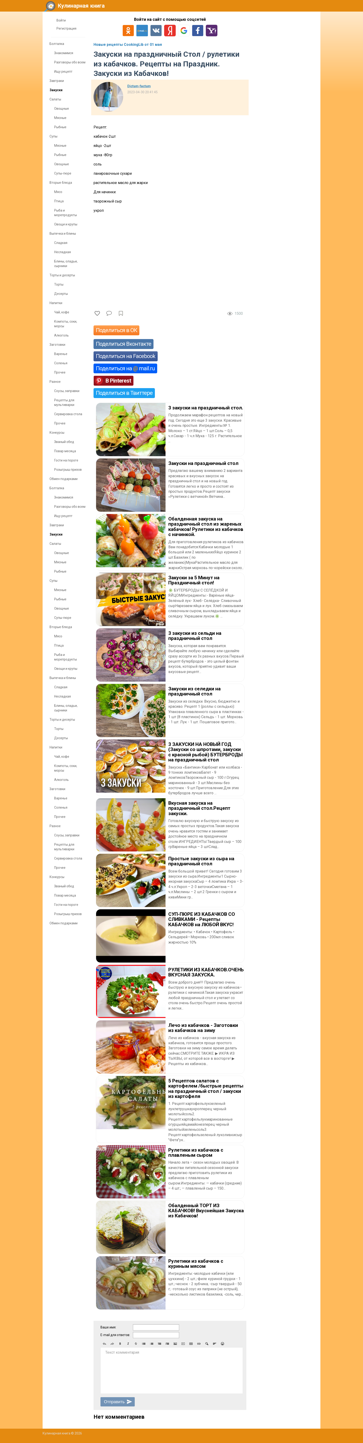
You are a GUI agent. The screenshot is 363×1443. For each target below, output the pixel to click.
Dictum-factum (139, 86)
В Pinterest (118, 380)
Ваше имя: (108, 1327)
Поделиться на (125, 368)
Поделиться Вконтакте (123, 344)
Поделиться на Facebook (125, 356)
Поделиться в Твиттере (124, 393)
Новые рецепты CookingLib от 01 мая (128, 44)
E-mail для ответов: (115, 1335)
